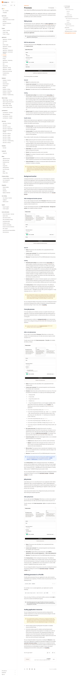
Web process (67, 7)
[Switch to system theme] (12, 2)
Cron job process (68, 23)
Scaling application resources (70, 33)
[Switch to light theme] (13, 2)
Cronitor (49, 404)
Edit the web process (69, 9)
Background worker (68, 16)
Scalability (44, 304)
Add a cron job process (70, 25)
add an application (49, 23)
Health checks (69, 14)
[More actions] (55, 8)
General (68, 11)
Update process (35, 459)
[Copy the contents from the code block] (53, 583)
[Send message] (50, 663)
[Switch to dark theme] (14, 2)
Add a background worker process (72, 18)
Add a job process (69, 29)
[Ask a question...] (40, 663)
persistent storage (44, 473)
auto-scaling (49, 95)
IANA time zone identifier (41, 433)
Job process (67, 27)
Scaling (68, 13)
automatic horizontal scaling (30, 643)
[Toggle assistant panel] (14, 5)
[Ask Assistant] (55, 583)
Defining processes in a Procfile (71, 31)
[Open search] (7, 5)
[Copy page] (51, 8)
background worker (42, 319)
